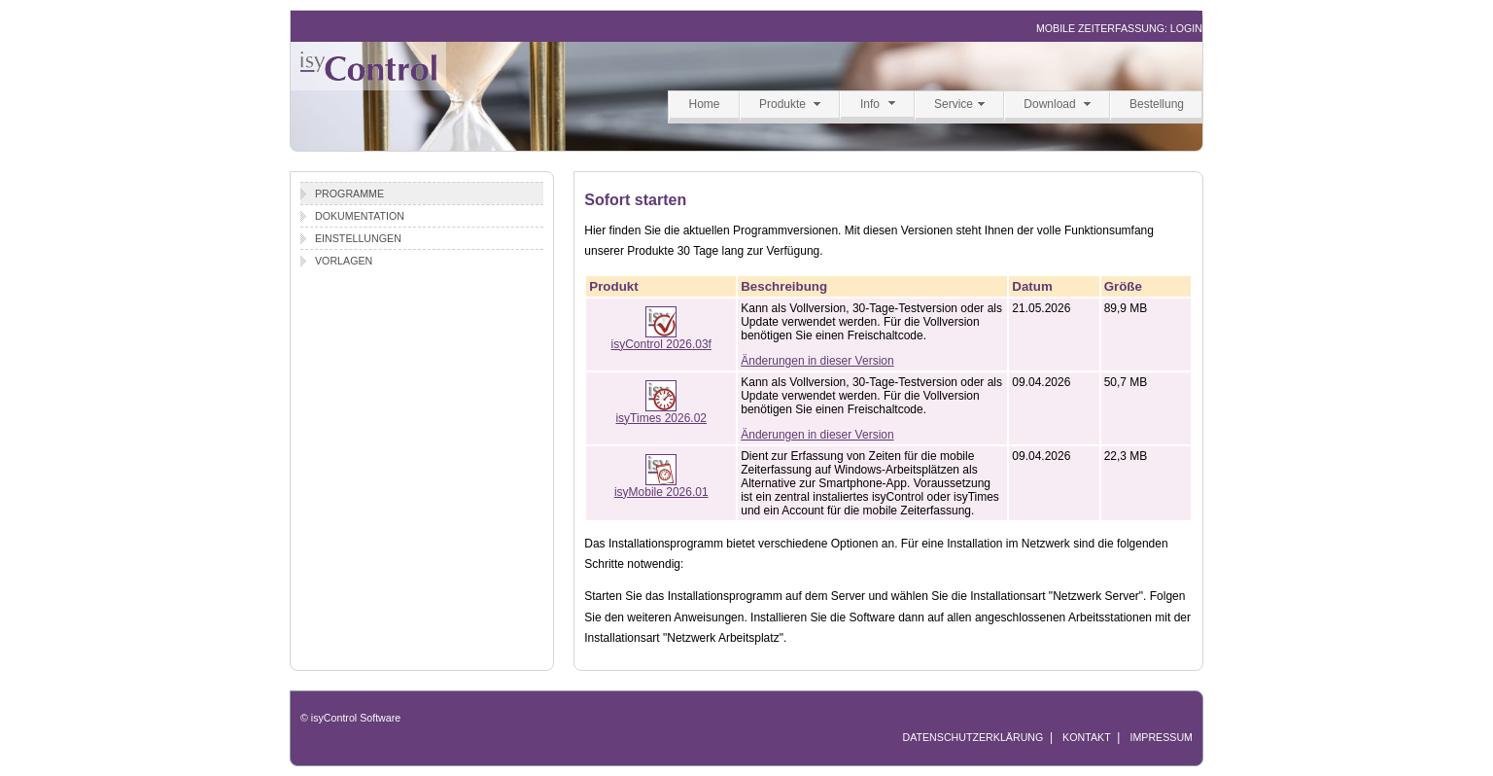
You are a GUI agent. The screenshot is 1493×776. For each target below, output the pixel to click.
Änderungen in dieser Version (817, 361)
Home (703, 104)
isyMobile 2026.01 (661, 487)
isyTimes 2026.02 (661, 413)
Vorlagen (343, 260)
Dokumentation (359, 216)
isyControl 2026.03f (661, 339)
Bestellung (1156, 104)
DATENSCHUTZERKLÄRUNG (972, 737)
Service (953, 104)
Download (1049, 104)
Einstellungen (358, 238)
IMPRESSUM (1161, 737)
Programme (349, 193)
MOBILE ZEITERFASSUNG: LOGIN (1119, 28)
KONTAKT (1086, 737)
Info (870, 104)
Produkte (782, 104)
